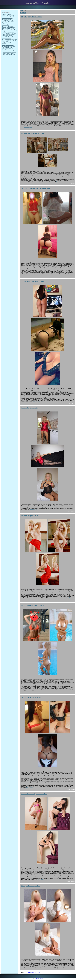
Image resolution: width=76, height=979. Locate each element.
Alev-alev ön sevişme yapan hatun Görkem (35, 188)
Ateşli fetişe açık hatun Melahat (31, 17)
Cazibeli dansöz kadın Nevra (30, 408)
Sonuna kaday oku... (28, 127)
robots (37, 978)
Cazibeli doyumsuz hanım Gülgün (32, 605)
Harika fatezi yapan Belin (29, 516)
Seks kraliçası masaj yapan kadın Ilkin (34, 794)
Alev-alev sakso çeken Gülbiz (31, 697)
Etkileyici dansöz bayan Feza (30, 886)
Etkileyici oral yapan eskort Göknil (33, 133)
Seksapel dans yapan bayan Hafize (32, 281)
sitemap (41, 978)
